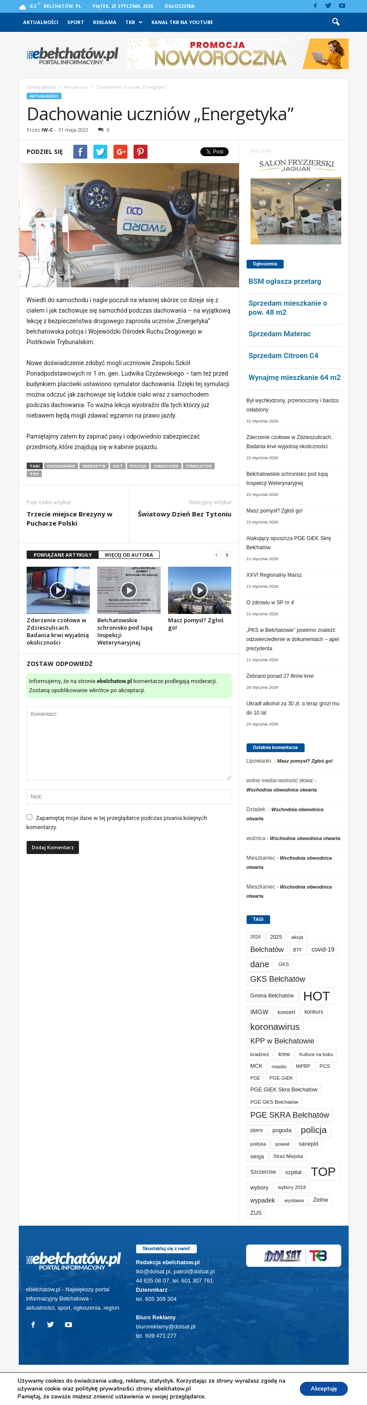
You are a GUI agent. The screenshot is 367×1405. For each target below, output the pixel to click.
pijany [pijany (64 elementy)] (256, 1130)
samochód (166, 466)
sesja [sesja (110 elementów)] (257, 1156)
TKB (134, 22)
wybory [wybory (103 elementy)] (259, 1187)
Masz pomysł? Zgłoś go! (195, 623)
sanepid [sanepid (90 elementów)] (308, 1144)
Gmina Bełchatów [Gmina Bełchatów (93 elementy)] (272, 995)
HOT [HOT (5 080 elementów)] (316, 996)
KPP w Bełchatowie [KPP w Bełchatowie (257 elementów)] (282, 1041)
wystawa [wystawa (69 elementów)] (294, 1200)
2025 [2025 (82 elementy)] (276, 937)
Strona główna (41, 87)
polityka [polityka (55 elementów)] (258, 1144)
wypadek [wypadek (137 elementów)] (262, 1200)
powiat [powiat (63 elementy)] (282, 1144)
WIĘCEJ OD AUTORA (129, 554)
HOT (118, 466)
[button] (335, 22)
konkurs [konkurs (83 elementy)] (314, 1012)
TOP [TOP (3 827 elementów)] (323, 1171)
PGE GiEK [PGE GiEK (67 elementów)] (281, 1078)
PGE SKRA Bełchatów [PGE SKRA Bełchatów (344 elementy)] (289, 1115)
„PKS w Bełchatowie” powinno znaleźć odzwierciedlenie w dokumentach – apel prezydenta (293, 639)
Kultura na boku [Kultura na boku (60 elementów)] (316, 1054)
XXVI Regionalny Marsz (274, 575)
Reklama (105, 22)
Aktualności (40, 22)
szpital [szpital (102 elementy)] (293, 1172)
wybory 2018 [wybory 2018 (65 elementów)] (292, 1187)
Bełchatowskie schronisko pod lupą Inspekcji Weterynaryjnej (125, 631)
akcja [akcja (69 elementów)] (297, 937)
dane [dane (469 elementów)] (259, 964)
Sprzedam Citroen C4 (284, 355)
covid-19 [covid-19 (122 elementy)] (323, 949)
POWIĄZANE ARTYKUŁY (63, 554)
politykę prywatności (113, 1388)
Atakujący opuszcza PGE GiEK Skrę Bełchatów (289, 543)
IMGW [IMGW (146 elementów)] (259, 1011)
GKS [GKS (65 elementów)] (283, 964)
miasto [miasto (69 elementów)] (279, 1066)
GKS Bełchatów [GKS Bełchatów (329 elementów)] (277, 979)
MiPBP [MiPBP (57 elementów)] (303, 1066)
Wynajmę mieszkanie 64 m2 (295, 377)
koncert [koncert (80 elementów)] (286, 1012)
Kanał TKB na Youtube (182, 22)
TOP (34, 474)
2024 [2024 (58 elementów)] (255, 936)
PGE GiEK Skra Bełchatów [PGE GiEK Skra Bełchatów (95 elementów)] (283, 1089)
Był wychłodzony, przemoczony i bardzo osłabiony (293, 405)
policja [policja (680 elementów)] (313, 1130)
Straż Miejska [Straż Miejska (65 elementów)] (288, 1156)
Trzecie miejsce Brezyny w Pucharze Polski (70, 518)
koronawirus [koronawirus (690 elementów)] (275, 1027)
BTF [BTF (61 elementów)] (297, 949)
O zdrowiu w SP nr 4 (270, 603)
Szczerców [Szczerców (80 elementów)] (263, 1172)
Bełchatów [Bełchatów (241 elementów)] (267, 949)
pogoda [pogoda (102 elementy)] (282, 1130)
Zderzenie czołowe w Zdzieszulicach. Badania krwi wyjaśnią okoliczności (58, 631)
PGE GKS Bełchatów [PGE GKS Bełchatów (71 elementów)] (274, 1102)
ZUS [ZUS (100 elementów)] (256, 1213)
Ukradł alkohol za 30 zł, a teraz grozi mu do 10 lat (293, 708)
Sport (75, 22)
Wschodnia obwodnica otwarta (282, 789)
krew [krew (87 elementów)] (284, 1054)
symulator (199, 466)
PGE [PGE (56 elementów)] (255, 1078)
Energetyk (94, 466)
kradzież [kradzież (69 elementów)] (259, 1054)
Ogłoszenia (180, 6)
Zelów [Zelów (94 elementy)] (320, 1199)
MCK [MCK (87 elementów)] (256, 1066)
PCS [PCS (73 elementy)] (324, 1066)
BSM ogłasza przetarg (285, 281)
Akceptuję (320, 1388)
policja (138, 466)
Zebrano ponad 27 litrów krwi (280, 676)
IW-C (47, 129)
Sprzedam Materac (280, 333)
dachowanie (61, 466)
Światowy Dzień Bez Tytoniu (184, 513)
